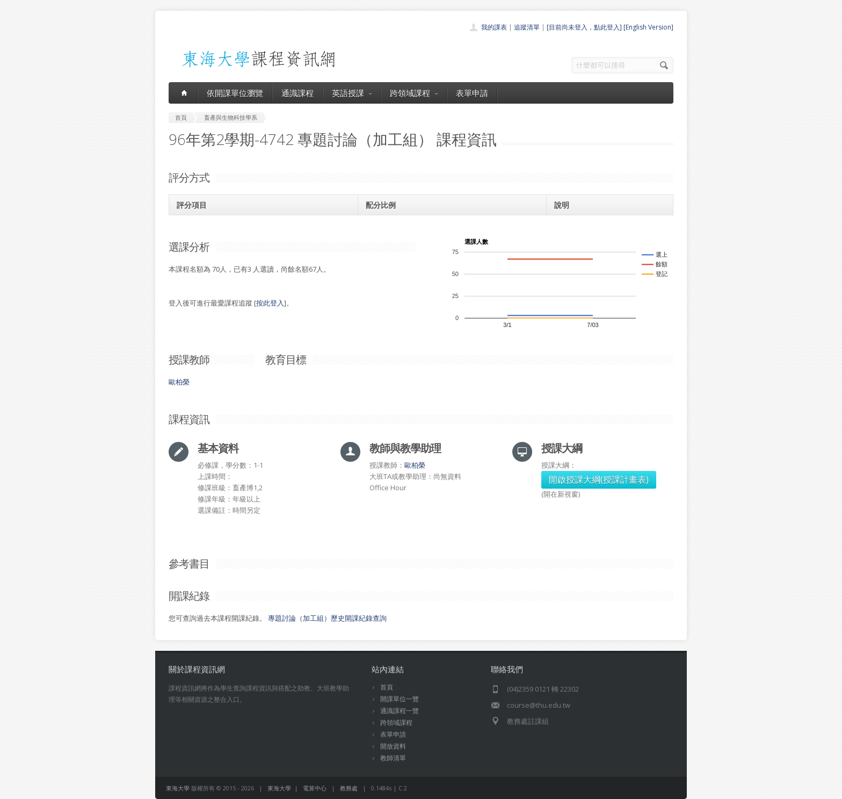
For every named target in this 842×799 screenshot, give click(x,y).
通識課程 (297, 93)
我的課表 (494, 27)
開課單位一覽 (399, 698)
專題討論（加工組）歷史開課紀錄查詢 (327, 618)
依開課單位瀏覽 (235, 93)
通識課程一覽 (399, 710)
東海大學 (178, 788)
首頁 (386, 687)
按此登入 (270, 303)
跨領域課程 (414, 93)
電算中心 (314, 788)
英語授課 (352, 93)
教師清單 (393, 757)
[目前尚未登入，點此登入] (584, 27)
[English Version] (648, 27)
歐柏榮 (179, 382)
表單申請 (472, 93)
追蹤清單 (527, 27)
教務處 (349, 788)
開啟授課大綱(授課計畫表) (599, 479)
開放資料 (393, 746)
